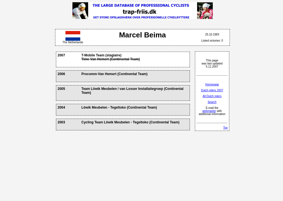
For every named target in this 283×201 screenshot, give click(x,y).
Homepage (212, 84)
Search (211, 102)
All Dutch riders (211, 96)
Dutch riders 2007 (212, 90)
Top (225, 127)
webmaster (209, 111)
